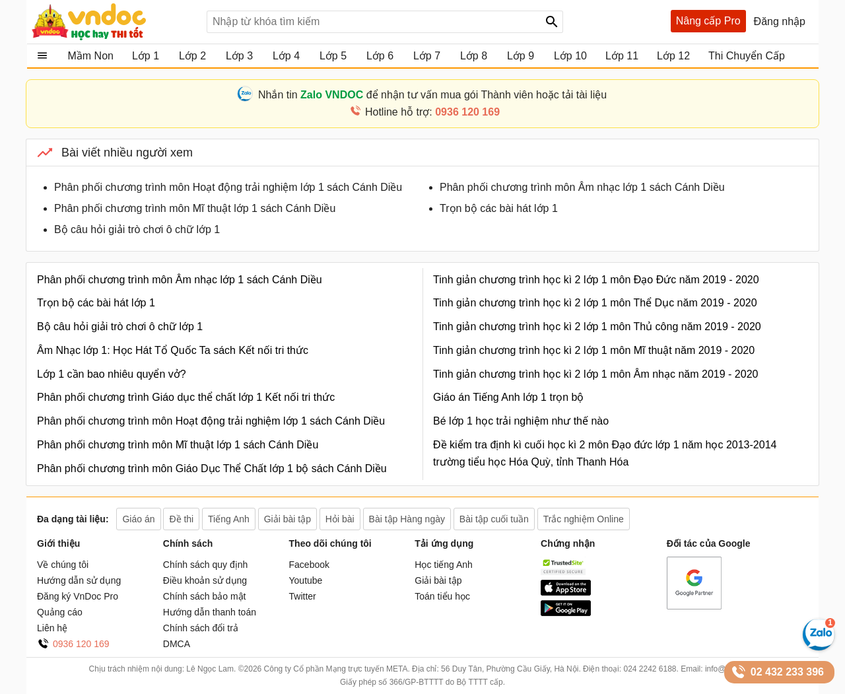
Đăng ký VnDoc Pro (77, 596)
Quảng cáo (60, 612)
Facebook (309, 564)
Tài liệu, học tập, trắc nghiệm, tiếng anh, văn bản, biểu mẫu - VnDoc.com (114, 21)
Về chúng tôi (62, 564)
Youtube (306, 580)
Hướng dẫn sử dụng (79, 580)
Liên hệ (52, 628)
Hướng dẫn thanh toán (209, 612)
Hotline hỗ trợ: (432, 112)
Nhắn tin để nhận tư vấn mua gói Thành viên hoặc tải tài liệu (432, 94)
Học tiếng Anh (444, 564)
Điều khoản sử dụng (205, 580)
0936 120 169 (81, 644)
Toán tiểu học (442, 596)
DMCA (176, 644)
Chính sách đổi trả (200, 628)
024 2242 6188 (649, 669)
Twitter (302, 596)
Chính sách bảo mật (204, 596)
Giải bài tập (438, 580)
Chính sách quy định (205, 564)
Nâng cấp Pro (708, 20)
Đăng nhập (779, 21)
